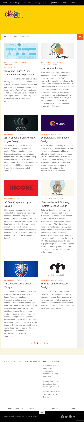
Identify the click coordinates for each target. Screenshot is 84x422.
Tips (26, 62)
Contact (73, 408)
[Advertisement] (40, 25)
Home (5, 3)
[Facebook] (62, 416)
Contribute (42, 408)
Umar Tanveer (50, 381)
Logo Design (18, 62)
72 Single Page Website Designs (51, 394)
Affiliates (30, 408)
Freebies (26, 3)
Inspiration (53, 3)
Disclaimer (54, 408)
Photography (39, 3)
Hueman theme (32, 416)
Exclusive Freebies (12, 361)
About (64, 408)
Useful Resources (32, 361)
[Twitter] (66, 416)
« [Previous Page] (31, 343)
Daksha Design (50, 366)
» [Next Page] (47, 343)
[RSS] (74, 416)
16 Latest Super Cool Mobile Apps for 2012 (51, 384)
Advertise (19, 408)
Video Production (68, 3)
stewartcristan (50, 391)
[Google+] (70, 416)
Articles (8, 62)
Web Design (15, 3)
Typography (9, 65)
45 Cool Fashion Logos (53, 68)
